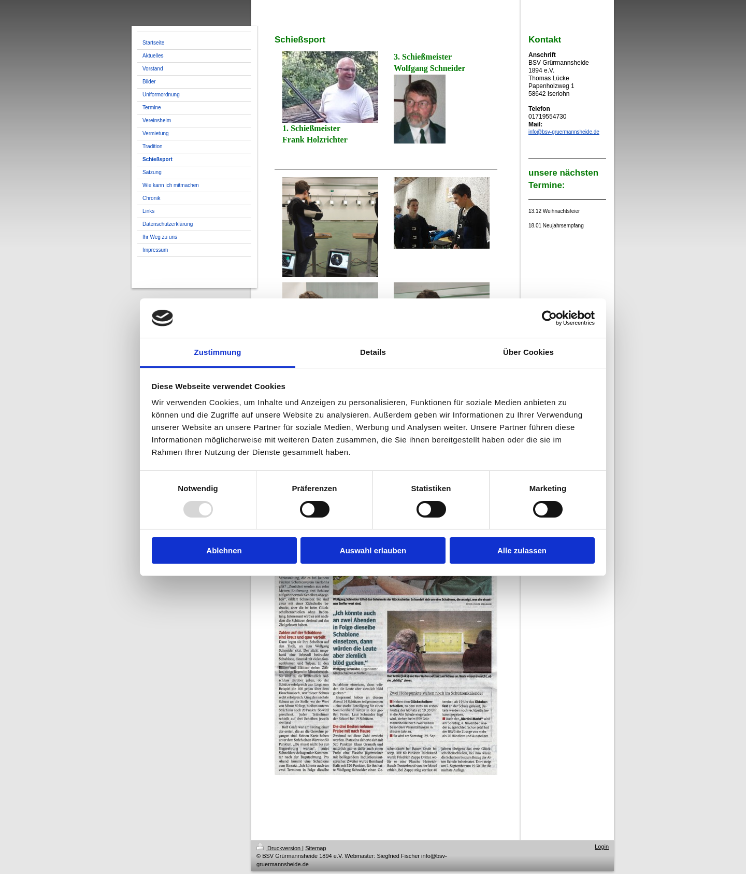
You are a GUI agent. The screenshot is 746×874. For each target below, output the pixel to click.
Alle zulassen (522, 550)
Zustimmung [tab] (217, 352)
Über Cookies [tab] (528, 352)
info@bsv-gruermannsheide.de (563, 132)
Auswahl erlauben (373, 550)
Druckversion (279, 848)
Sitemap (315, 848)
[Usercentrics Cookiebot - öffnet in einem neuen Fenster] (549, 318)
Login (602, 846)
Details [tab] (373, 352)
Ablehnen (223, 550)
